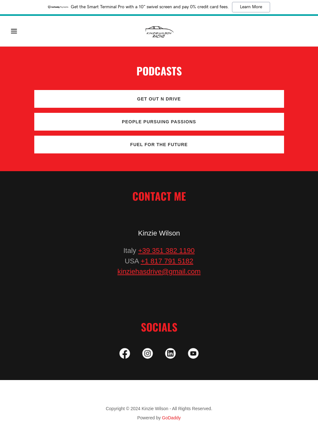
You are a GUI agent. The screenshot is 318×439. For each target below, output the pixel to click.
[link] (159, 31)
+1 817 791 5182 (167, 261)
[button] (30, 31)
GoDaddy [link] (171, 417)
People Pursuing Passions (159, 121)
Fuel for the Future (159, 144)
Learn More (251, 7)
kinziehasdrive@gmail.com (159, 271)
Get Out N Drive (159, 98)
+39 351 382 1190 (166, 251)
